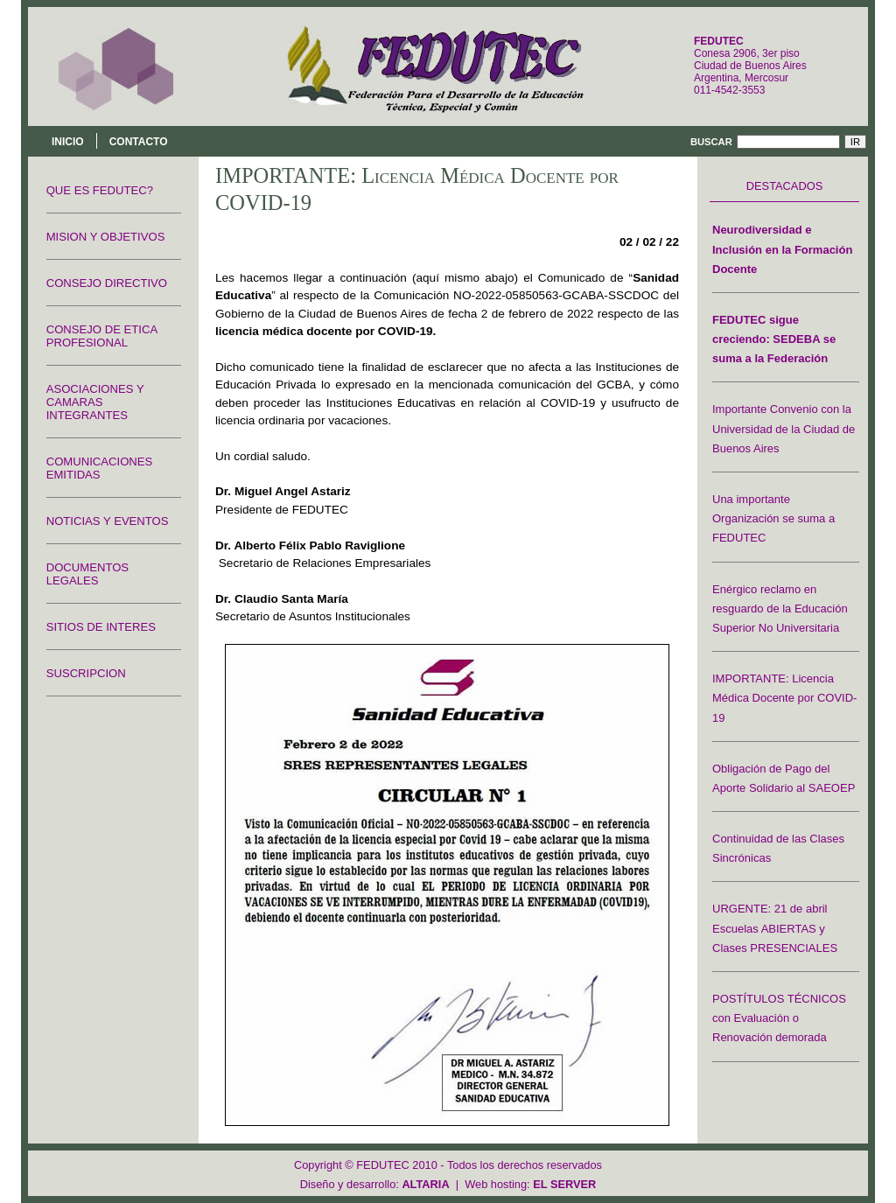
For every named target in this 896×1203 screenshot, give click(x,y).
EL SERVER (564, 1184)
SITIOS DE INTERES (101, 626)
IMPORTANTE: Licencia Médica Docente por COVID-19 (784, 698)
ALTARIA (425, 1184)
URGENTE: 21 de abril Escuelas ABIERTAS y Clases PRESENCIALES (774, 928)
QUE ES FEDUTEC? (99, 190)
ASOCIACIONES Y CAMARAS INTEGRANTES (95, 402)
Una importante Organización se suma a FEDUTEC (773, 518)
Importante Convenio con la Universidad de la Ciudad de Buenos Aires (783, 428)
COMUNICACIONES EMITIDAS (99, 468)
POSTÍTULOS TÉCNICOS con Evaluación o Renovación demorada (779, 1018)
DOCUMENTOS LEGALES (87, 574)
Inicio (68, 142)
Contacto (138, 142)
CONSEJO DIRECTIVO (106, 283)
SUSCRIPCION (86, 673)
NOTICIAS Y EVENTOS (107, 521)
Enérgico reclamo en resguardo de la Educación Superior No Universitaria (780, 608)
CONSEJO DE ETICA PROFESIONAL (102, 336)
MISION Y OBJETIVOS (105, 236)
